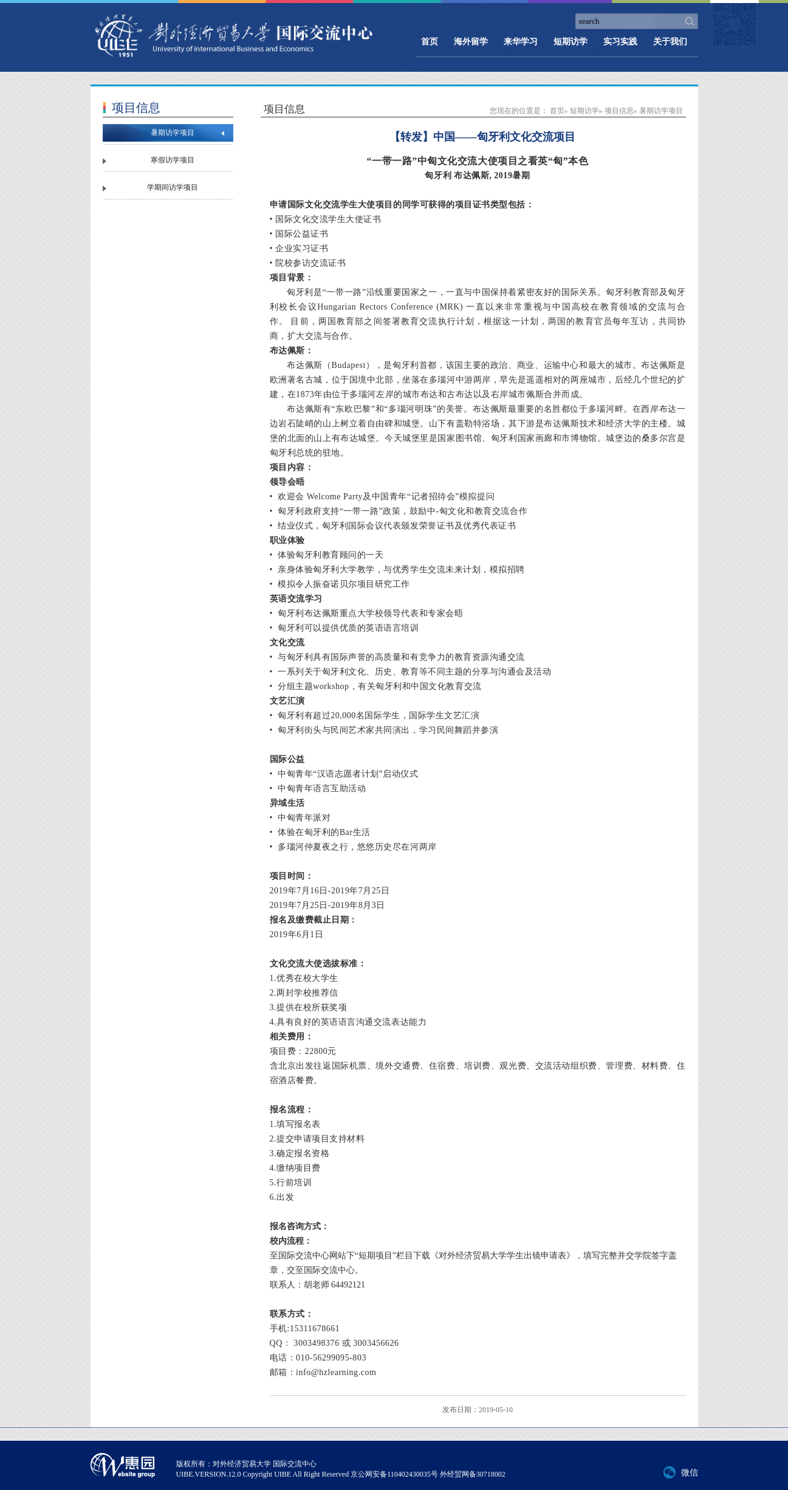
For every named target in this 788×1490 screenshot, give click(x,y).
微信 (689, 1472)
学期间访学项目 (172, 187)
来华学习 (521, 41)
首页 (429, 41)
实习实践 (620, 41)
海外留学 (471, 41)
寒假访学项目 (172, 160)
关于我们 (670, 41)
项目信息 (619, 110)
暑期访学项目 (172, 132)
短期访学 (570, 41)
